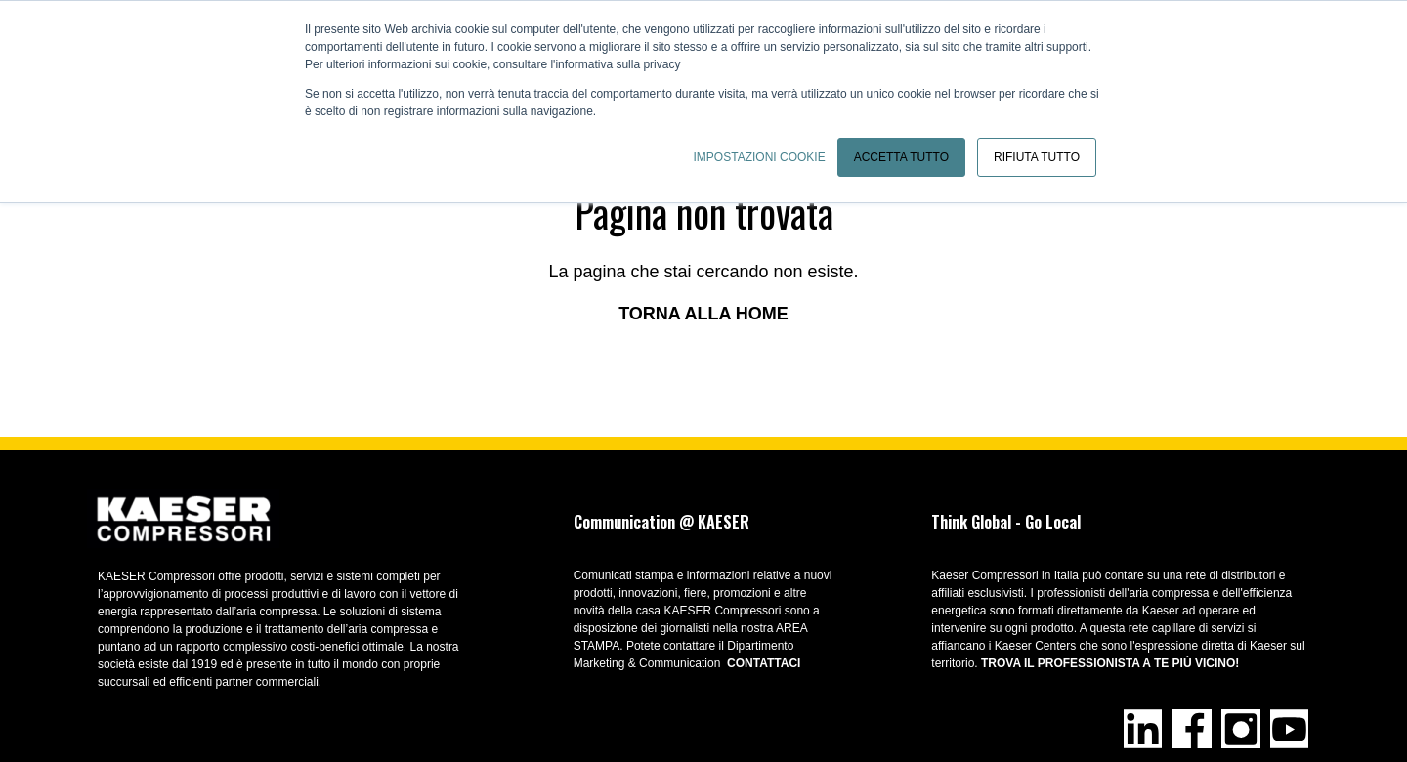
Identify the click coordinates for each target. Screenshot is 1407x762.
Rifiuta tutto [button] (1037, 157)
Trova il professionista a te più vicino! (1110, 663)
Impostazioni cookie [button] (760, 157)
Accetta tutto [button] (901, 157)
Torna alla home (703, 313)
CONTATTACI (763, 663)
